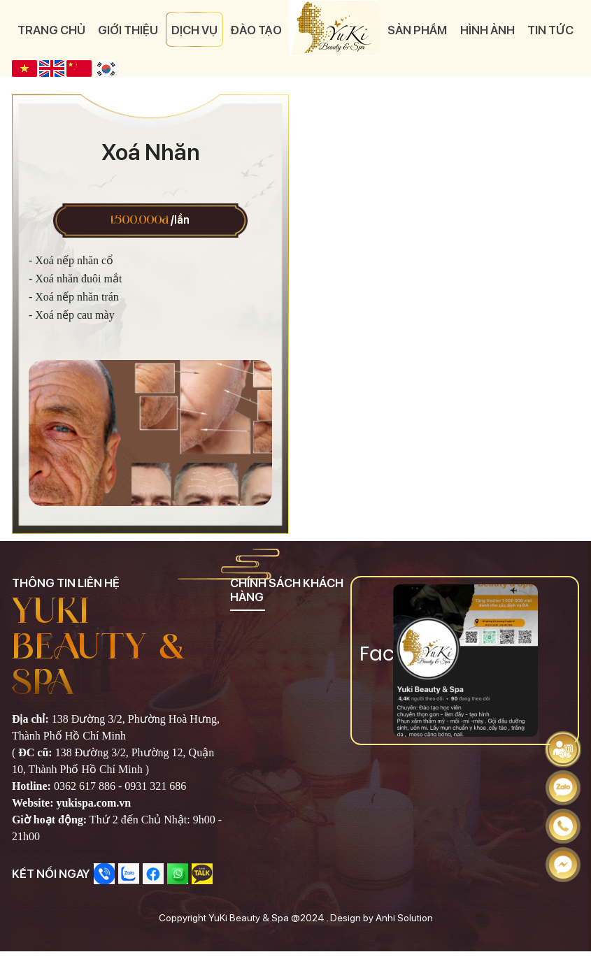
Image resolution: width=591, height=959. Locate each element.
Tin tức (550, 30)
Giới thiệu (128, 30)
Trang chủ (51, 30)
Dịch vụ (194, 30)
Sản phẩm (417, 30)
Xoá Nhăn (150, 152)
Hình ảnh (487, 30)
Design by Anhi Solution (381, 917)
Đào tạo (256, 30)
